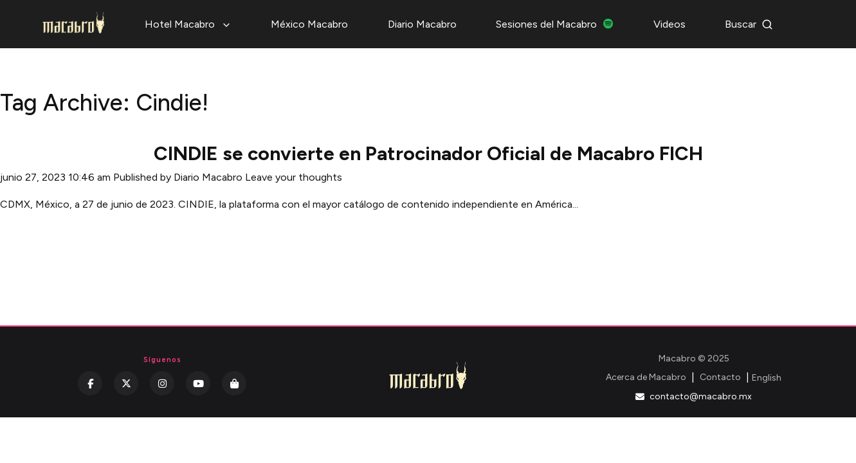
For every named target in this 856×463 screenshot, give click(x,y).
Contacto (720, 377)
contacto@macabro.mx (693, 396)
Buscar (749, 24)
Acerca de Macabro (646, 377)
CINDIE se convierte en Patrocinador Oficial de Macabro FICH (428, 153)
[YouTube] (198, 383)
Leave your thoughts (293, 177)
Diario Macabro (422, 24)
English (766, 377)
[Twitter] (126, 383)
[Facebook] (90, 383)
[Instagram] (162, 383)
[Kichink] (234, 383)
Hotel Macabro (188, 24)
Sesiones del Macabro (555, 24)
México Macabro (309, 24)
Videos (669, 24)
